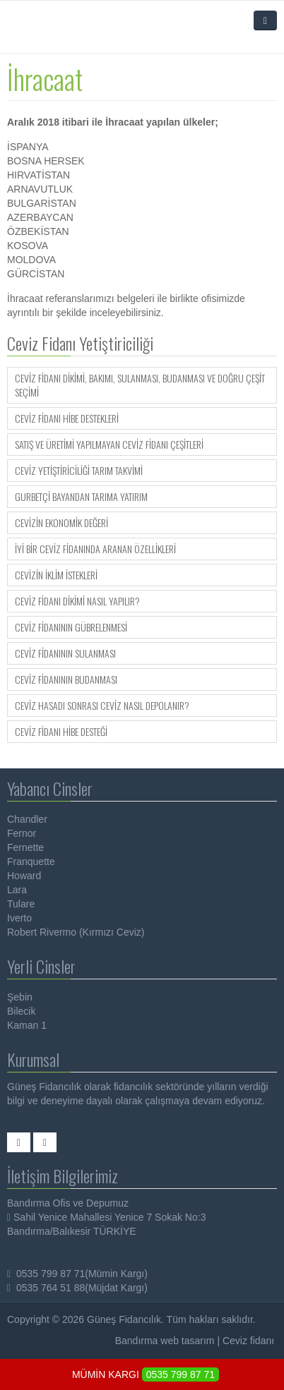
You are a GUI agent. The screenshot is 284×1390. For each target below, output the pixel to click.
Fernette (25, 847)
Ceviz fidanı (248, 1340)
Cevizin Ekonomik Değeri (61, 523)
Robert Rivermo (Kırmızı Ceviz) (75, 932)
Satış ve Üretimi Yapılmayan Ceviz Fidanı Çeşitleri (109, 444)
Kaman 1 (27, 1025)
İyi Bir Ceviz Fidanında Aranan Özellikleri (95, 549)
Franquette (31, 861)
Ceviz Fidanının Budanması (66, 679)
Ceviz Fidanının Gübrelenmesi (71, 627)
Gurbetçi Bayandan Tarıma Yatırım (81, 497)
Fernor (21, 833)
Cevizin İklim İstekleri (56, 575)
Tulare (21, 903)
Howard (24, 875)
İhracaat (45, 79)
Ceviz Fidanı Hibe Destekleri (67, 418)
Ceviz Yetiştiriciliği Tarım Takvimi (79, 471)
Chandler (27, 819)
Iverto (19, 918)
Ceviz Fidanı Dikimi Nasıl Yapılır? (77, 601)
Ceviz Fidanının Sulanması (65, 653)
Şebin (19, 997)
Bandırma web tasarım (165, 1340)
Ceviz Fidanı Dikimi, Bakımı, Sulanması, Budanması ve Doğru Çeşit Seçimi (140, 385)
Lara (17, 889)
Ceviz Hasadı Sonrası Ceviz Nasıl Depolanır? (102, 706)
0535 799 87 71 (180, 1374)
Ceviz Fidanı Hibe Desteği (61, 732)
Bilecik (21, 1011)
